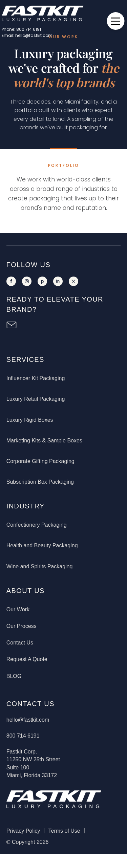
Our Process (21, 626)
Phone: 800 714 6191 (21, 29)
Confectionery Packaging (36, 525)
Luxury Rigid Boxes (29, 420)
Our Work (17, 609)
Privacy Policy (23, 831)
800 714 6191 (23, 736)
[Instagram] (26, 281)
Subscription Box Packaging (40, 482)
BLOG (13, 676)
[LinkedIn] (58, 281)
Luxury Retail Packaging (35, 399)
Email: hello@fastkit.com (27, 35)
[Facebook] (11, 281)
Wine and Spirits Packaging (39, 566)
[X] (73, 281)
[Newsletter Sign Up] (11, 325)
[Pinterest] (42, 281)
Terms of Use (64, 831)
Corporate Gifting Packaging (40, 461)
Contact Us (19, 642)
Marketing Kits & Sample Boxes (44, 440)
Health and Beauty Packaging (42, 545)
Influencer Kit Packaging (35, 378)
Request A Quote (26, 659)
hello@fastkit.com (27, 720)
